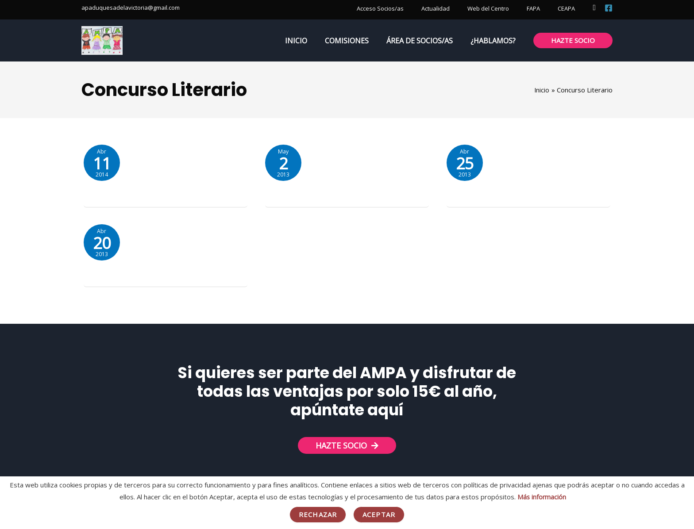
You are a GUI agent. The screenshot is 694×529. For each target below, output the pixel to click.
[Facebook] (609, 8)
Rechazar (318, 514)
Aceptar (378, 514)
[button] (594, 7)
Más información (542, 496)
